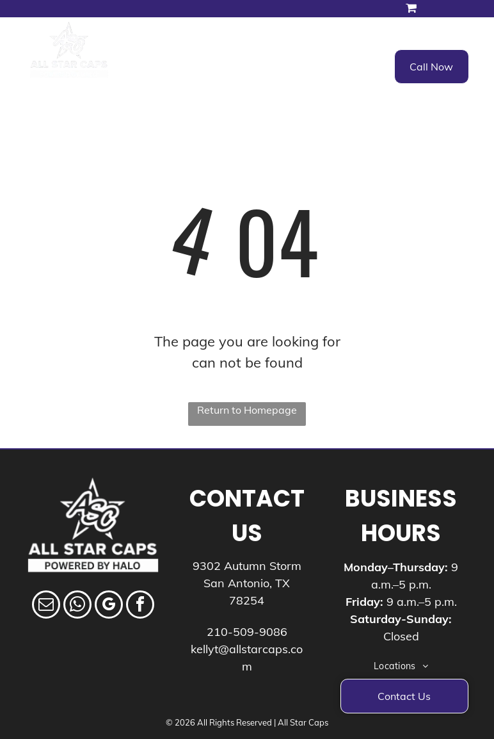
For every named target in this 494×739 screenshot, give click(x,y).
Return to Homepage (247, 409)
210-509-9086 (247, 631)
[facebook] (140, 606)
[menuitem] (183, 64)
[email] (46, 606)
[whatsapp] (77, 606)
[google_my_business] (109, 606)
